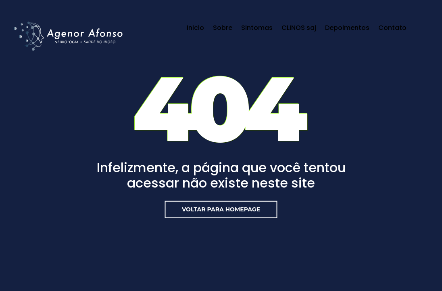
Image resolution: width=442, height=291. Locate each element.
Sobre (222, 27)
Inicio (195, 27)
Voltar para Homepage (221, 209)
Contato (392, 27)
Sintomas (257, 27)
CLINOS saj (298, 27)
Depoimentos (347, 27)
